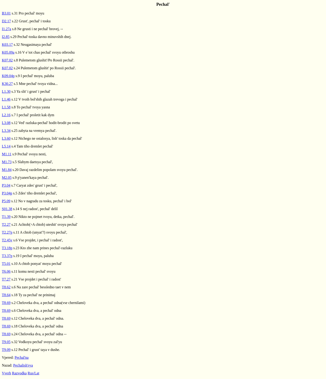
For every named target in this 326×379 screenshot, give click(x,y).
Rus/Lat (33, 373)
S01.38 (7, 209)
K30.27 (7, 84)
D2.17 (6, 21)
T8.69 (6, 303)
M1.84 (7, 170)
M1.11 (7, 154)
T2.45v (7, 240)
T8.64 (6, 295)
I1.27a (6, 29)
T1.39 (6, 217)
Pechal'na (22, 357)
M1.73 (7, 162)
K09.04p (8, 76)
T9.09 (6, 350)
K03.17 (7, 44)
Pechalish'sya (23, 365)
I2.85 (5, 37)
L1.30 (6, 91)
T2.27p (7, 232)
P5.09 (6, 201)
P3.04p (7, 193)
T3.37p (7, 256)
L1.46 (6, 99)
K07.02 (7, 60)
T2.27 (6, 224)
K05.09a (8, 52)
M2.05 (7, 177)
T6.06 (6, 271)
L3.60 (6, 138)
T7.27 (6, 279)
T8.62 (6, 287)
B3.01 (6, 13)
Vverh (6, 373)
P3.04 (6, 185)
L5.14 (6, 146)
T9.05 (6, 342)
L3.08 (6, 123)
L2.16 (6, 115)
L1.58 (6, 107)
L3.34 (6, 131)
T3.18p (7, 248)
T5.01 (6, 264)
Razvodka (19, 373)
